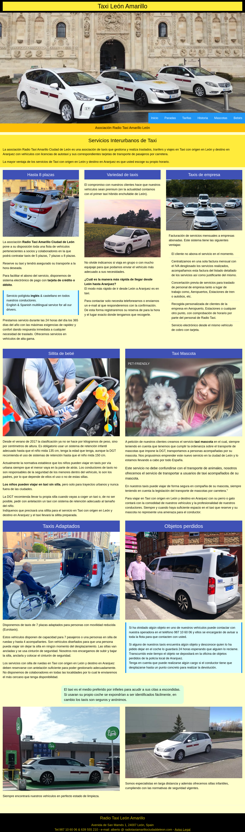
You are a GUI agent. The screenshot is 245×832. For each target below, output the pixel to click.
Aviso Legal (183, 829)
